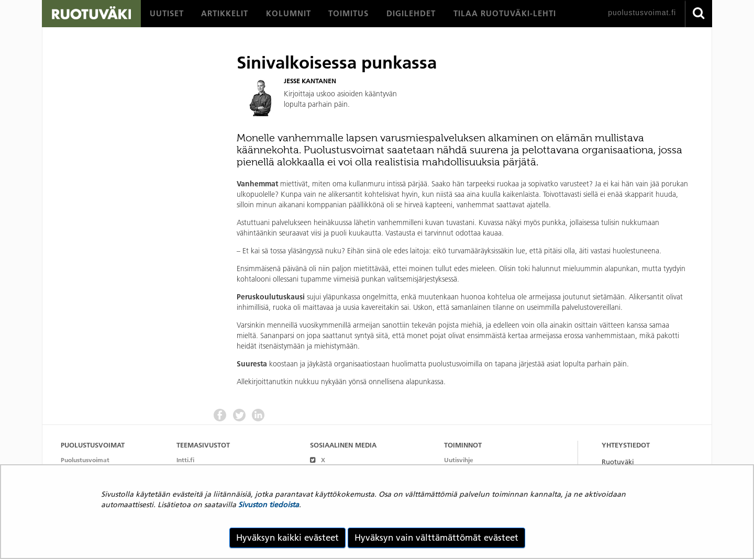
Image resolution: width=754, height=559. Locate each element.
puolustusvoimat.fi (642, 12)
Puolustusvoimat (85, 460)
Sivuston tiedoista (268, 504)
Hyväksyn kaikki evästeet (287, 537)
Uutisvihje (458, 460)
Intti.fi (185, 460)
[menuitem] (167, 14)
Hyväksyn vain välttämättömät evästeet (436, 537)
